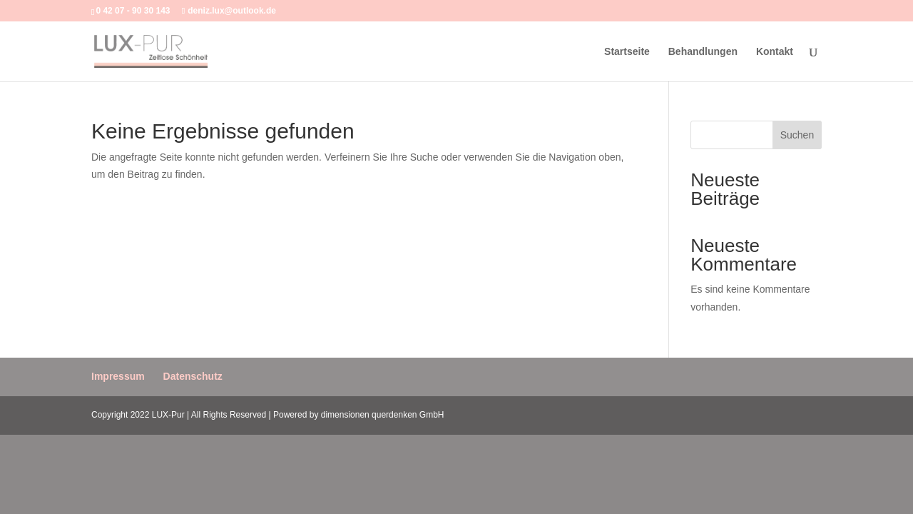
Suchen (797, 135)
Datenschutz (193, 376)
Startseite (627, 51)
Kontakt (774, 51)
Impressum (118, 376)
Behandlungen (703, 51)
